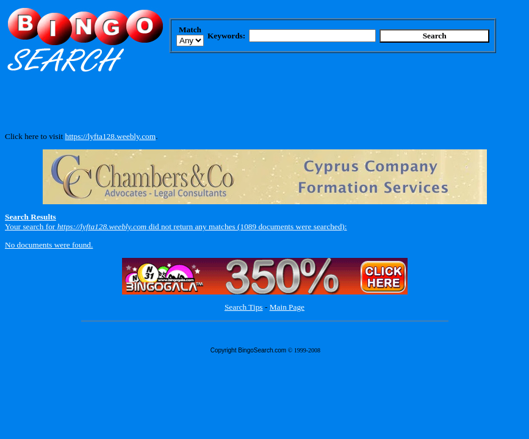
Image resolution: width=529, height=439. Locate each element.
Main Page (287, 307)
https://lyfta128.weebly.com (110, 136)
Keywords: (226, 35)
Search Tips (244, 307)
